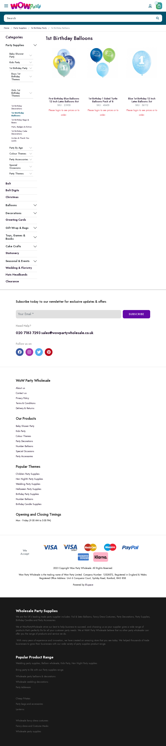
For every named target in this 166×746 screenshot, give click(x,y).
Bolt (8, 183)
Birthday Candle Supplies (28, 504)
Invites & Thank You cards (20, 139)
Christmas (12, 197)
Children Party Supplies (27, 474)
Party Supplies (20, 27)
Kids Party (14, 62)
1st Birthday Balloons (17, 114)
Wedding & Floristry (19, 268)
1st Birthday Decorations (16, 107)
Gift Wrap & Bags (17, 228)
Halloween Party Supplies (28, 489)
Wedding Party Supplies (28, 484)
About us (20, 388)
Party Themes (16, 173)
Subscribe (136, 314)
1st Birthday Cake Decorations (19, 132)
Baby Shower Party (16, 55)
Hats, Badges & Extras (21, 126)
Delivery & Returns (25, 408)
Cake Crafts (13, 246)
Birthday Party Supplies (27, 494)
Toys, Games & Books (15, 236)
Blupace (89, 585)
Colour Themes (17, 153)
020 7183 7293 (28, 332)
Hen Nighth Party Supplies (29, 479)
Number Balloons (24, 446)
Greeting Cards (16, 220)
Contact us (21, 393)
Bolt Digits (12, 190)
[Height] (78, 18)
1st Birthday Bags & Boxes (20, 121)
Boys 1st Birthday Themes (15, 76)
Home (6, 27)
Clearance (12, 281)
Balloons (11, 205)
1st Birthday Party (39, 27)
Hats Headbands (16, 275)
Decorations (13, 213)
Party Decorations (24, 441)
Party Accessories (18, 159)
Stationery (12, 253)
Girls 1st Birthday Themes (15, 93)
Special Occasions (15, 166)
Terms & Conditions (25, 403)
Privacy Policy (22, 398)
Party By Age (16, 147)
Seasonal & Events (18, 261)
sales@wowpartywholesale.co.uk (67, 332)
